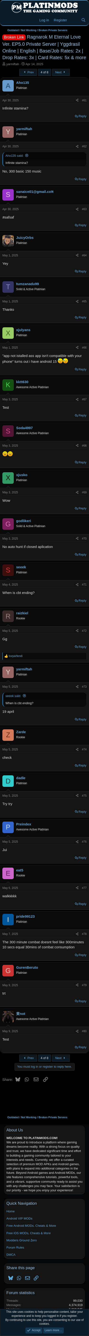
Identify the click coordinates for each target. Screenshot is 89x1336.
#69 (84, 492)
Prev (28, 72)
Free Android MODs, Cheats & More (31, 1225)
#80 (84, 1031)
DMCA (10, 1254)
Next (60, 72)
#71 (84, 584)
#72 (84, 631)
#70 (84, 538)
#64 (84, 255)
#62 (84, 146)
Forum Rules (15, 1247)
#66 (84, 347)
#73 (84, 686)
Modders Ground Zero (21, 1240)
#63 (84, 209)
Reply (82, 116)
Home (10, 1211)
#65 (84, 301)
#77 (84, 888)
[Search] (83, 20)
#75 (84, 795)
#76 (84, 841)
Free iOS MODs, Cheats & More (28, 1233)
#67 (84, 399)
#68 (84, 445)
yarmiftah (12, 64)
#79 (84, 985)
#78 (84, 934)
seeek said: (13, 696)
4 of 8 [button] (44, 72)
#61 (84, 100)
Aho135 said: (14, 155)
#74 (84, 749)
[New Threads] (74, 20)
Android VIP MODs (19, 1218)
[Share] (77, 100)
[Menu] (6, 20)
